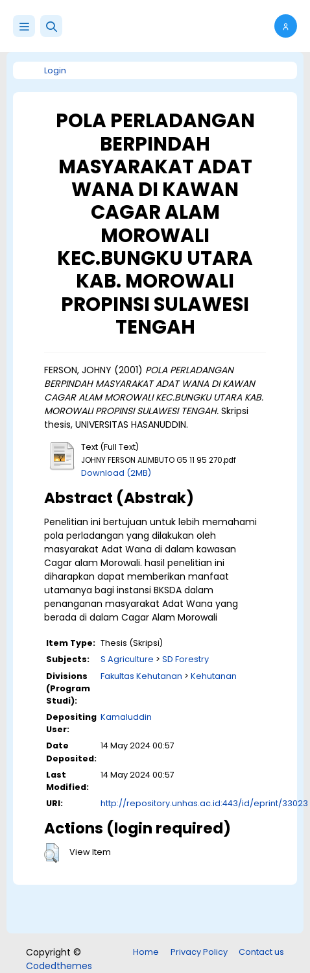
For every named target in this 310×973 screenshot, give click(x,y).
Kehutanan (214, 676)
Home (146, 951)
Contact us (261, 951)
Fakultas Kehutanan (141, 676)
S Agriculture (127, 659)
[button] (51, 26)
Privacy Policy (199, 951)
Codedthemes (59, 965)
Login (55, 70)
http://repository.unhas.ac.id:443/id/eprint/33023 (204, 803)
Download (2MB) (116, 472)
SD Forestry (185, 659)
